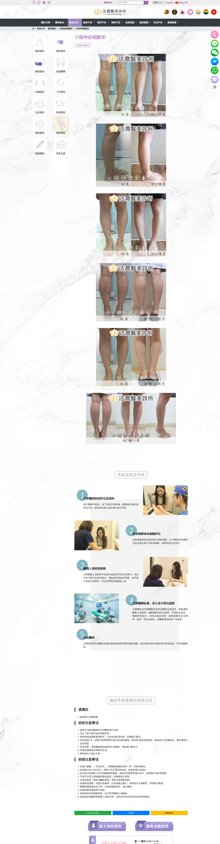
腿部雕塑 (52, 29)
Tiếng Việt (181, 3)
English (170, 3)
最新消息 (108, 3)
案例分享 (41, 29)
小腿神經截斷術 (65, 29)
